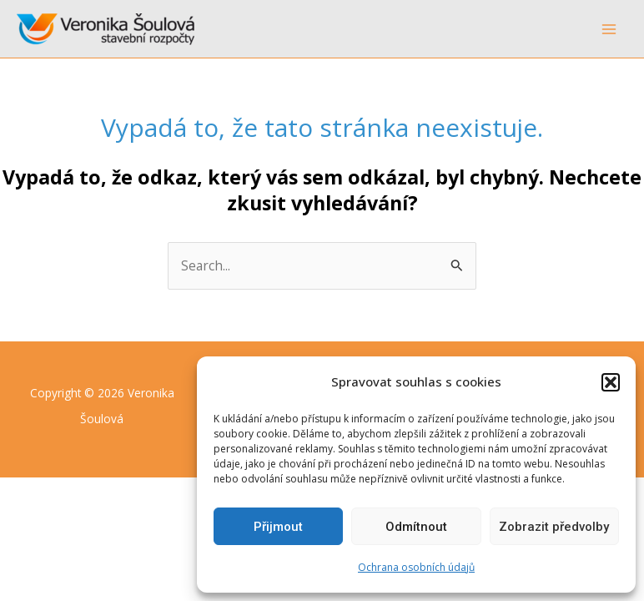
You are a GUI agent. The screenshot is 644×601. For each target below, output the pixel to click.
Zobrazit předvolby (554, 526)
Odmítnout (416, 526)
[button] (610, 382)
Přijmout (278, 526)
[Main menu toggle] (609, 29)
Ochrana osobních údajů (416, 567)
